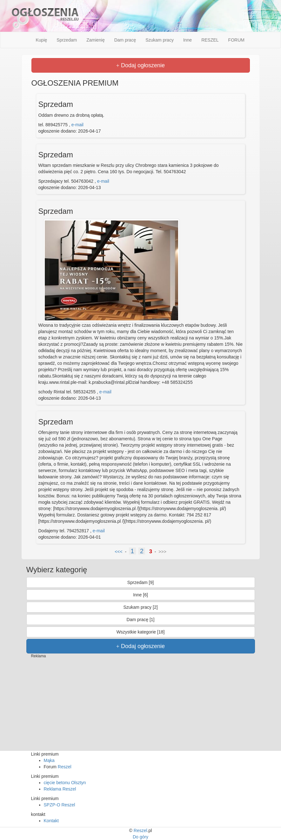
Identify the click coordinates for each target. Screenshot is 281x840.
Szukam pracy (159, 40)
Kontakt (51, 820)
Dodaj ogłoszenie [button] (140, 65)
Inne (187, 40)
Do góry (140, 836)
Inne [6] (140, 594)
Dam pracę (125, 40)
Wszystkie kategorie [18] (141, 631)
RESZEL (209, 40)
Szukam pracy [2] (140, 607)
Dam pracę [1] (141, 619)
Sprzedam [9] (140, 582)
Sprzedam (67, 40)
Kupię (41, 40)
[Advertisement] (140, 706)
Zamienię (95, 40)
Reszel (64, 766)
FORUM (236, 40)
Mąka (49, 760)
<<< (119, 551)
